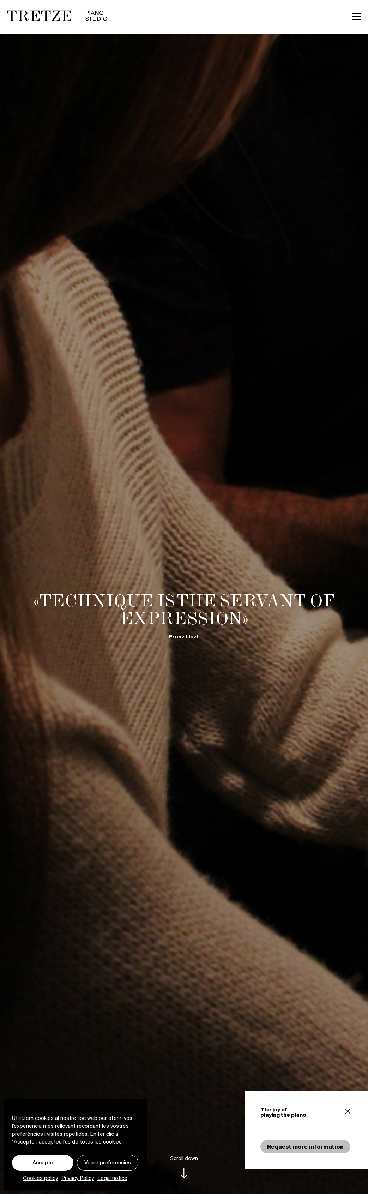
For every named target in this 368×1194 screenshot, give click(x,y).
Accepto (42, 1162)
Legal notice (112, 1178)
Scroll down (184, 1158)
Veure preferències (107, 1162)
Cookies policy (40, 1178)
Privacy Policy (77, 1178)
